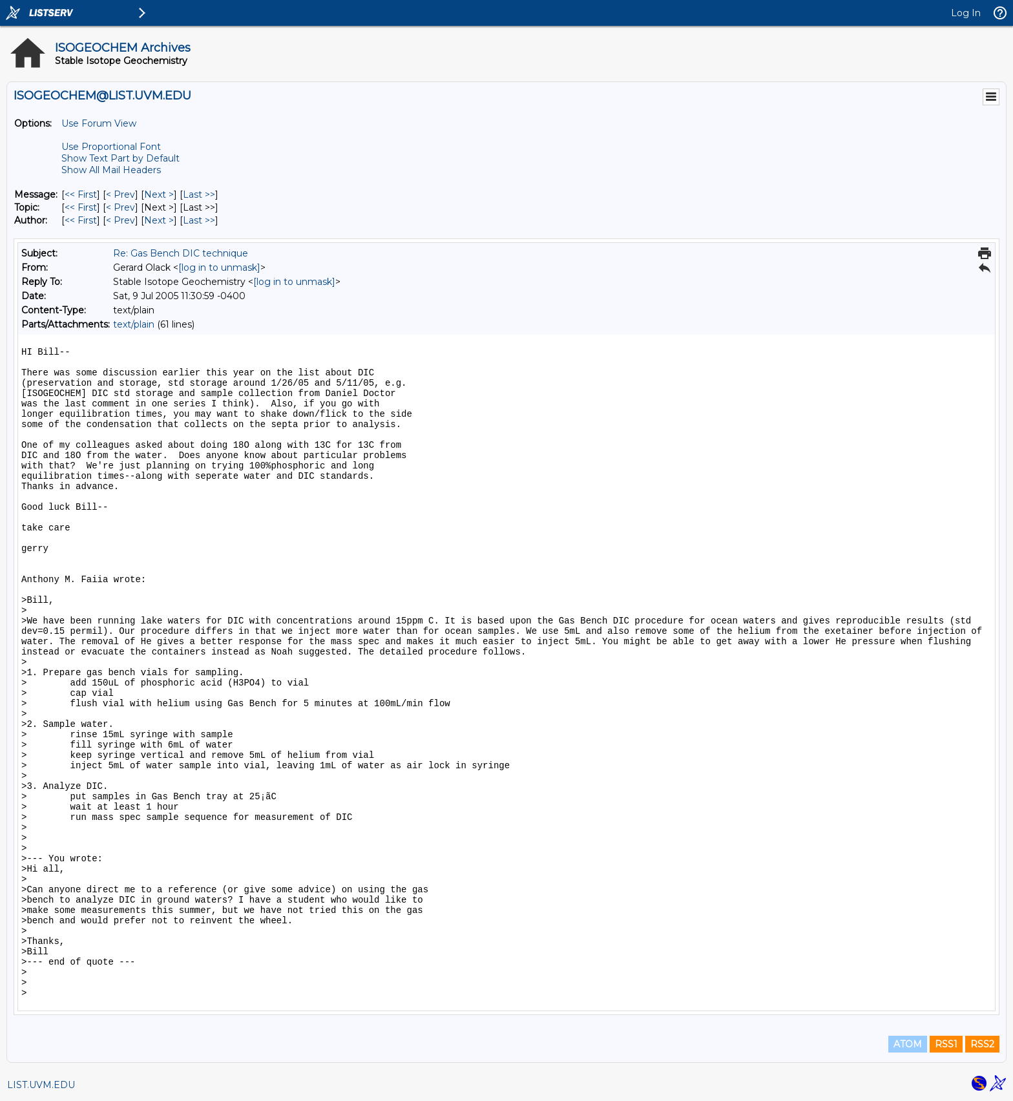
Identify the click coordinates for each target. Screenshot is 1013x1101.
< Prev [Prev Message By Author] (120, 220)
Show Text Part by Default (120, 158)
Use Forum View (98, 123)
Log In (966, 13)
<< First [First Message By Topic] (81, 207)
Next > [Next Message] (159, 194)
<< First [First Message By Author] (81, 220)
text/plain (133, 324)
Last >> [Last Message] (199, 194)
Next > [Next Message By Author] (159, 220)
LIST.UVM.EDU (41, 1085)
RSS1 (946, 1044)
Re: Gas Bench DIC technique (180, 253)
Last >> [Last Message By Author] (199, 220)
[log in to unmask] (219, 267)
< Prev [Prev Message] (120, 194)
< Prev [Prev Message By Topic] (120, 207)
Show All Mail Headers (111, 170)
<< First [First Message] (81, 194)
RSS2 (982, 1044)
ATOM (907, 1044)
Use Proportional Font (111, 146)
